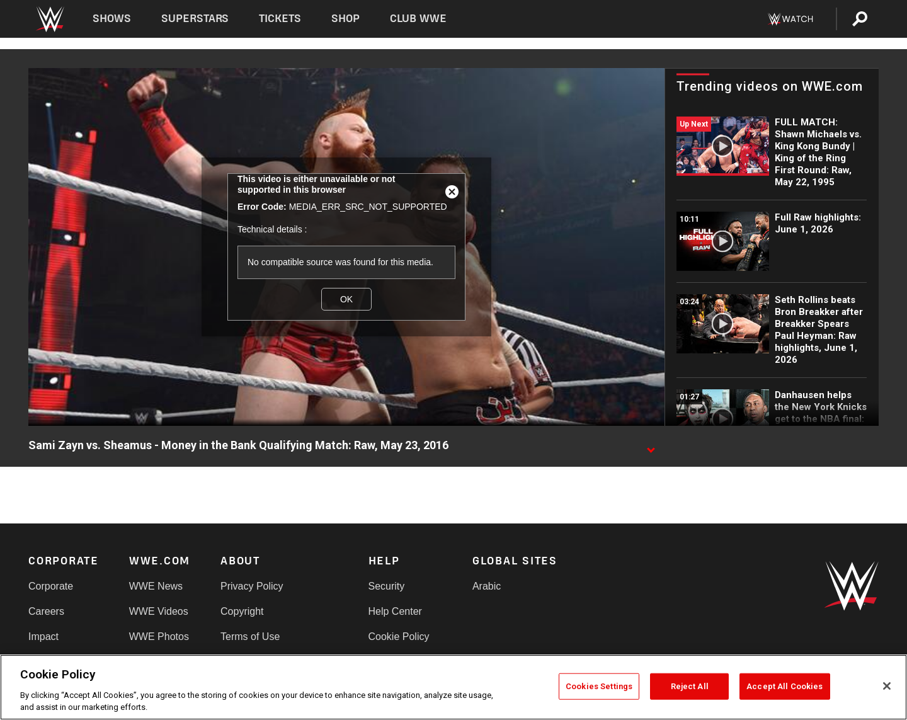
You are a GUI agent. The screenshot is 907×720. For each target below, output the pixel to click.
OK (346, 299)
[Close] (887, 686)
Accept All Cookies (784, 686)
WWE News (156, 586)
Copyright (241, 611)
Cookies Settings (599, 686)
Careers (46, 611)
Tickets (280, 19)
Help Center (395, 611)
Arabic (486, 586)
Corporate (50, 586)
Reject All (690, 686)
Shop (345, 19)
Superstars (195, 19)
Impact (43, 636)
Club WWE (418, 19)
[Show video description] (651, 446)
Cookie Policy (399, 636)
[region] (453, 687)
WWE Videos (158, 611)
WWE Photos (159, 636)
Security (386, 586)
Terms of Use (250, 636)
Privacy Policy (251, 586)
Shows (112, 19)
